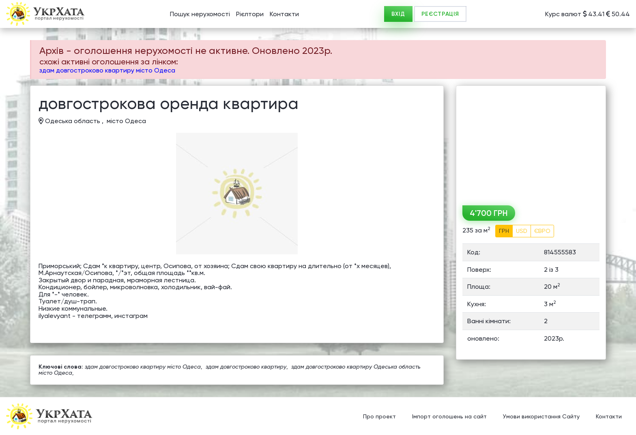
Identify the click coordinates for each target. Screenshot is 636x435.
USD (521, 231)
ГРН (504, 231)
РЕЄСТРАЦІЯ (440, 14)
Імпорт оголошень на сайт (449, 417)
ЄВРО (542, 231)
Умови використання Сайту (541, 417)
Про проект (379, 417)
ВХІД (398, 14)
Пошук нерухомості (200, 14)
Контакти (284, 14)
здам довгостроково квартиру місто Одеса (107, 70)
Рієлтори (250, 14)
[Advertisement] (531, 142)
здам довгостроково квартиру (246, 366)
